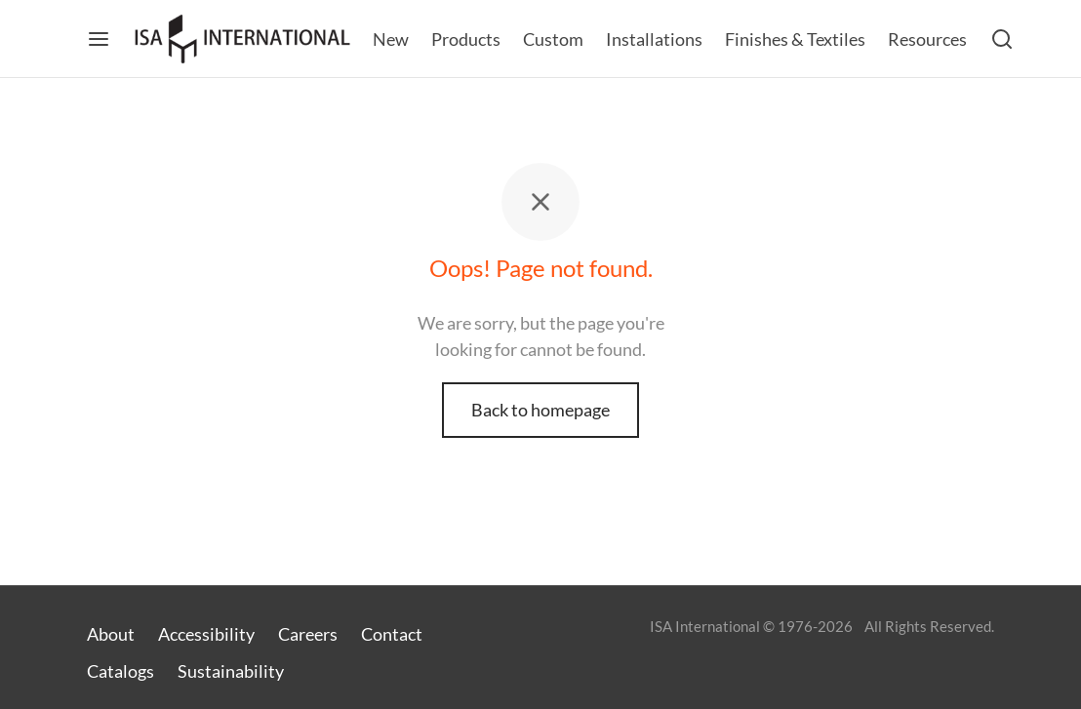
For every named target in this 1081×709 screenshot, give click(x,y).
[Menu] (98, 39)
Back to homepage (540, 409)
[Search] (1002, 39)
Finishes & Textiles (795, 39)
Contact (391, 634)
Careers (308, 634)
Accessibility (206, 634)
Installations (654, 39)
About (111, 634)
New (391, 39)
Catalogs (120, 671)
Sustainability (231, 671)
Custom (553, 39)
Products (465, 39)
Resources (927, 39)
